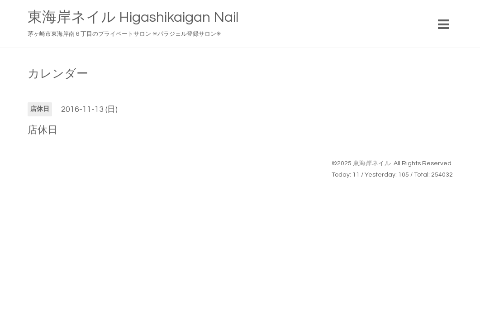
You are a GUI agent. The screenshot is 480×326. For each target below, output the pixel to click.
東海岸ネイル (372, 163)
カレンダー (58, 74)
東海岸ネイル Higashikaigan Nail (133, 17)
